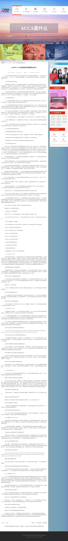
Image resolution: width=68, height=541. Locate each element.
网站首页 (17, 526)
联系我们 (30, 535)
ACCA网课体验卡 (34, 54)
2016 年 (58, 116)
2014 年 (53, 119)
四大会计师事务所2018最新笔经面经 (57, 55)
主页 (6, 62)
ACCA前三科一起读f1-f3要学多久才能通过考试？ (34, 526)
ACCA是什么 (9, 62)
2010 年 (58, 121)
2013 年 (58, 119)
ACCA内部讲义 (11, 54)
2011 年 (53, 121)
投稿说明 (40, 535)
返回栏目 (22, 526)
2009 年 (64, 121)
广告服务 (27, 535)
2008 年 (53, 124)
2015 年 (64, 116)
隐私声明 (37, 535)
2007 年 (58, 124)
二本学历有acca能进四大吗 (9, 526)
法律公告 (34, 535)
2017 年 (53, 116)
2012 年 (64, 119)
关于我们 (24, 535)
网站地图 (44, 535)
